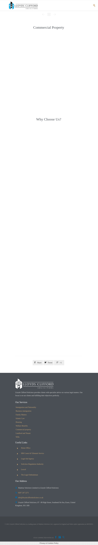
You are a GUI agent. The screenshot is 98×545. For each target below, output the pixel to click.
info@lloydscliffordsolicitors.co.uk (29, 498)
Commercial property (23, 430)
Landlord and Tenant (23, 433)
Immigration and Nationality (26, 407)
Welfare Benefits (22, 426)
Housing (19, 422)
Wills (18, 437)
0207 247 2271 (22, 493)
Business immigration (23, 411)
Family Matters (21, 415)
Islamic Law (20, 418)
